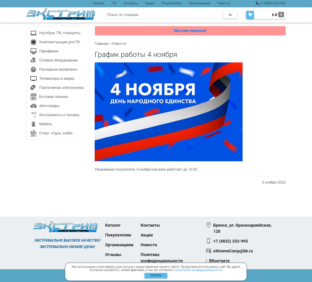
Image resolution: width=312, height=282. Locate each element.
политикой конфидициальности (198, 270)
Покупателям (171, 3)
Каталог (99, 3)
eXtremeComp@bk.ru (233, 251)
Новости (223, 3)
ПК (114, 3)
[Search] (163, 15)
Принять (156, 275)
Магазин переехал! (190, 30)
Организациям (199, 3)
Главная (101, 43)
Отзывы (113, 254)
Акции (150, 3)
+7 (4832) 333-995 (271, 3)
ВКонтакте (219, 260)
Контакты (131, 3)
